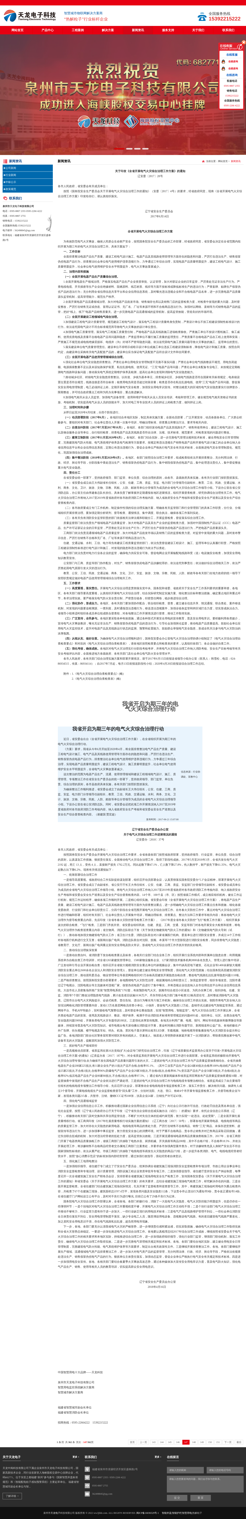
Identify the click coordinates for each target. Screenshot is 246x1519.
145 (170, 1442)
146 (178, 1442)
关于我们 (198, 30)
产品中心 (48, 30)
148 (194, 1442)
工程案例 (78, 30)
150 (210, 1442)
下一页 (228, 1442)
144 (162, 1442)
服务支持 (168, 30)
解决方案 (108, 30)
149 (202, 1442)
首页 (132, 1442)
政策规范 (11, 189)
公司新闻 (11, 167)
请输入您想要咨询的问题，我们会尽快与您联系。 (205, 1484)
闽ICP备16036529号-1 (147, 1513)
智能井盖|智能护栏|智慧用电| (177, 1513)
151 (218, 1442)
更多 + (75, 1456)
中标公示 (11, 182)
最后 (239, 1442)
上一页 (143, 1442)
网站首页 (17, 30)
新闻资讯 (138, 30)
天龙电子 (14, 206)
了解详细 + (12, 1495)
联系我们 (228, 30)
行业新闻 (11, 175)
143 (154, 1442)
